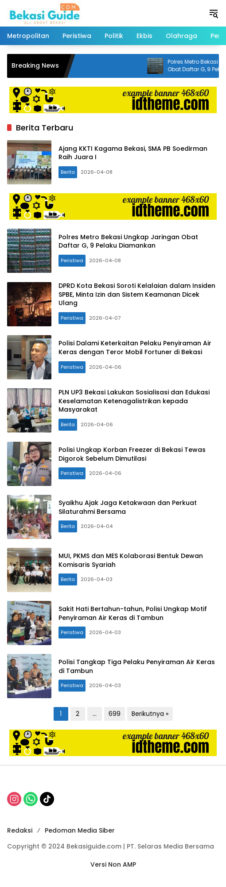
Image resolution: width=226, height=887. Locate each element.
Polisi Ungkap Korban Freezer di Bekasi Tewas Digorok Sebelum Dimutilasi (132, 454)
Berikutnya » (150, 713)
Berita (68, 172)
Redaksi (19, 830)
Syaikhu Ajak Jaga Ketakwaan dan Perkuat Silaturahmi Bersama (127, 507)
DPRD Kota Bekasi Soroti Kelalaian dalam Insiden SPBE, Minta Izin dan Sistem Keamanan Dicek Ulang (136, 294)
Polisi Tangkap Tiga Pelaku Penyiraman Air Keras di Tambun (136, 666)
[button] (213, 13)
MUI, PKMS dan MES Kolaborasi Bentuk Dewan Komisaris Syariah (130, 560)
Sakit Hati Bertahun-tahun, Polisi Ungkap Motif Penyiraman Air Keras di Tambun (132, 613)
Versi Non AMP (113, 864)
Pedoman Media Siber (80, 830)
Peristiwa (72, 260)
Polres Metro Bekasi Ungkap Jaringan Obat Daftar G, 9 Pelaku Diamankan (128, 241)
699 (115, 713)
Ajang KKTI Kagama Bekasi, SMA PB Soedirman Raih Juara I (132, 153)
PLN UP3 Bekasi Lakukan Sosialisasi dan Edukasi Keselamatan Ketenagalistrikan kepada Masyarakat (134, 401)
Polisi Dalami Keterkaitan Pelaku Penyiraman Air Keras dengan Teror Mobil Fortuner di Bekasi (134, 347)
